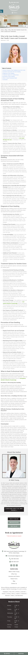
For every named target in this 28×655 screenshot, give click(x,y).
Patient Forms (14, 578)
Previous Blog (14, 522)
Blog (6, 30)
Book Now (21, 653)
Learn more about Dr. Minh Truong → (14, 509)
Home (2, 30)
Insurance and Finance (14, 576)
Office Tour (14, 574)
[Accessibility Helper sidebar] (1, 11)
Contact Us (14, 583)
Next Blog (14, 526)
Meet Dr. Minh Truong (14, 571)
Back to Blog (14, 519)
